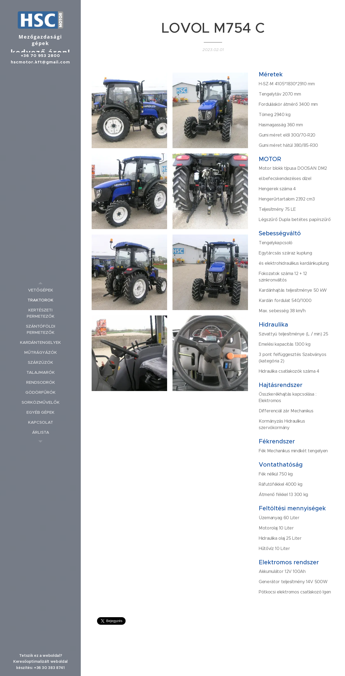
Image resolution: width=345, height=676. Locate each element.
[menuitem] (40, 290)
